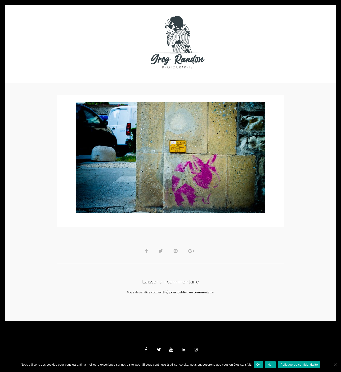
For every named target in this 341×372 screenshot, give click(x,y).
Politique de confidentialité (299, 364)
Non (271, 364)
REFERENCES (252, 42)
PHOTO (87, 42)
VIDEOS (110, 42)
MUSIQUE (133, 42)
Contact (225, 42)
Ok (258, 364)
